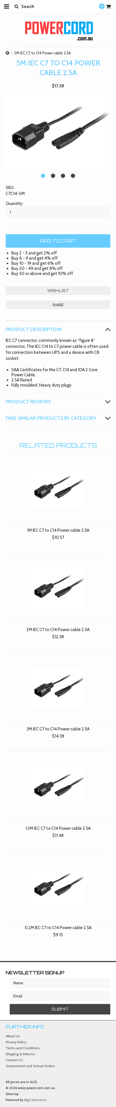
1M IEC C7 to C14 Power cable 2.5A (58, 530)
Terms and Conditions (23, 1048)
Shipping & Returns (20, 1054)
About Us (13, 1036)
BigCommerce (35, 1100)
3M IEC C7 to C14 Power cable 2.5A (58, 729)
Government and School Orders (30, 1066)
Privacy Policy (16, 1042)
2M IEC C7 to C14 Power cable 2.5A (58, 629)
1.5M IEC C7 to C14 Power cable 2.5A (58, 828)
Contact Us (14, 1060)
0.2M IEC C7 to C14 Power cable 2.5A (58, 927)
